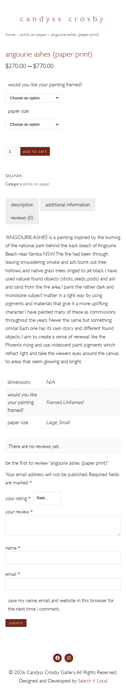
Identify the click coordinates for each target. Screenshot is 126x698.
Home (10, 34)
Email (12, 573)
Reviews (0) (22, 217)
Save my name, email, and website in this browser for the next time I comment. (61, 604)
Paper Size (18, 110)
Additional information (68, 204)
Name (12, 547)
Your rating (18, 498)
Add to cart (35, 151)
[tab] (22, 204)
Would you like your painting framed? (45, 84)
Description (22, 204)
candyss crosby (63, 17)
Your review (19, 511)
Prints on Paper (33, 34)
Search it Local (92, 680)
